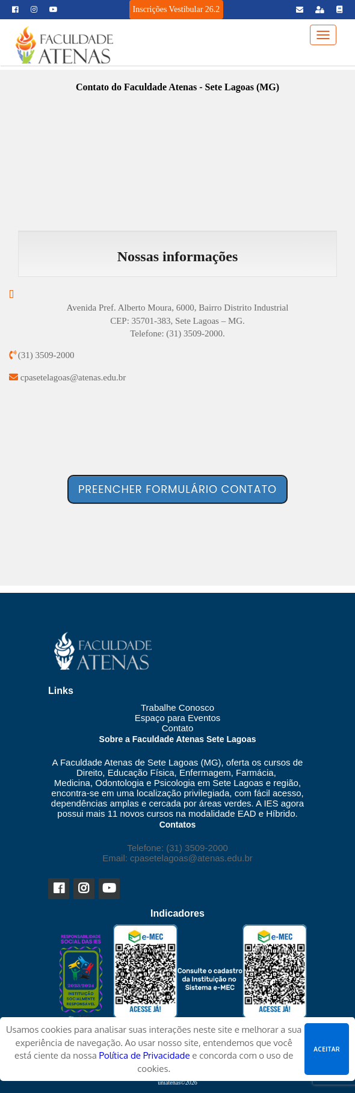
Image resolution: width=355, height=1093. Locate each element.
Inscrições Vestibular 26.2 (176, 9)
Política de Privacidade (144, 1055)
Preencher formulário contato (177, 489)
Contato (178, 728)
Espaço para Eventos (178, 718)
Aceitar (326, 1049)
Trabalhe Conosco (177, 707)
